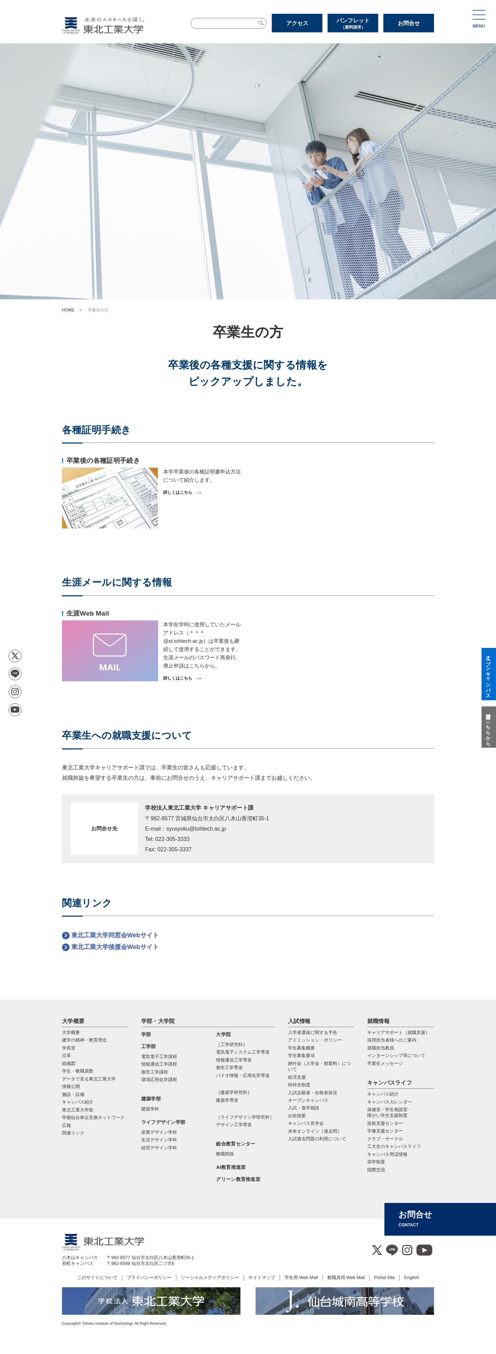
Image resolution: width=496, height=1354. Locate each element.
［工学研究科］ (231, 1044)
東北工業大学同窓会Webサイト (115, 935)
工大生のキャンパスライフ (394, 1146)
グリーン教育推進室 (238, 1179)
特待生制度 (299, 1084)
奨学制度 (376, 1161)
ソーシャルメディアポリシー (210, 1277)
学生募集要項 (301, 1055)
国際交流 (376, 1169)
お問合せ (409, 23)
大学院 (223, 1034)
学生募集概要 (301, 1048)
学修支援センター (385, 1130)
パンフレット (353, 24)
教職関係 (225, 1153)
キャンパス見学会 (306, 1123)
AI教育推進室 (231, 1167)
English (411, 1277)
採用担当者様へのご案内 (391, 1040)
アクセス (297, 23)
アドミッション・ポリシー (315, 1040)
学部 (146, 1034)
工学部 (148, 1046)
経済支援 (297, 1077)
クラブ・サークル (385, 1138)
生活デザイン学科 (159, 1139)
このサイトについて (97, 1277)
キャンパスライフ (389, 1083)
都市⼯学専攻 (229, 1067)
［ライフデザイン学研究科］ (245, 1117)
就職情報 (378, 1021)
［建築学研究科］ (234, 1092)
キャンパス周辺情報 (387, 1154)
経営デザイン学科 (159, 1147)
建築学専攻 (227, 1100)
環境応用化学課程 (159, 1079)
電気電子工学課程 (159, 1056)
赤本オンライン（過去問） (315, 1131)
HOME (68, 310)
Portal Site (384, 1277)
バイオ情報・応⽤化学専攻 (243, 1075)
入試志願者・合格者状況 (312, 1092)
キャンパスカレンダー (389, 1102)
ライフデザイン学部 (163, 1122)
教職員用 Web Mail (346, 1277)
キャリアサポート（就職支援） (398, 1032)
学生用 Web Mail (301, 1277)
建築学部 (151, 1098)
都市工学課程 (154, 1072)
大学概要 (73, 1021)
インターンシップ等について (396, 1055)
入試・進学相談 (303, 1107)
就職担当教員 (380, 1048)
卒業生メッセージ (385, 1063)
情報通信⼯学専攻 (234, 1060)
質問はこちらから (488, 727)
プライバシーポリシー (149, 1277)
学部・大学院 (158, 1021)
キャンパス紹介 (383, 1094)
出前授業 (297, 1115)
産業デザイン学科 (159, 1132)
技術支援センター (385, 1123)
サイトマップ (261, 1277)
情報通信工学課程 (159, 1064)
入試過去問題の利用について (317, 1138)
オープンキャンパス (308, 1100)
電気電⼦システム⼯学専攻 (243, 1052)
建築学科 (150, 1108)
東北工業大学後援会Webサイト (115, 946)
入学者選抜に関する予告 (312, 1032)
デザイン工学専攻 (234, 1124)
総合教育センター (235, 1144)
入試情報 (299, 1021)
